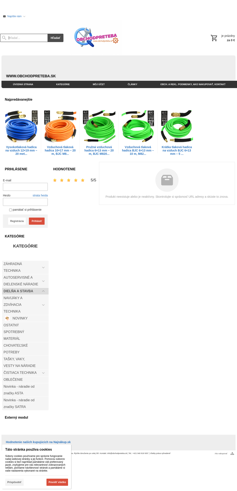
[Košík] (222, 37)
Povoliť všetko (57, 482)
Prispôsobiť (14, 482)
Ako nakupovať (221, 454)
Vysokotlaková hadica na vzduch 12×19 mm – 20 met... (21, 150)
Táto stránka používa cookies (28, 449)
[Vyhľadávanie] (24, 38)
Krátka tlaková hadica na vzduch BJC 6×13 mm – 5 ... (177, 150)
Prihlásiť (37, 221)
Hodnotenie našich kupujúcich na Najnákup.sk (38, 442)
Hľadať (55, 38)
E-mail (7, 180)
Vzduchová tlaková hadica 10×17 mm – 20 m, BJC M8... (60, 150)
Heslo (6, 195)
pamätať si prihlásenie (25, 209)
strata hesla (40, 195)
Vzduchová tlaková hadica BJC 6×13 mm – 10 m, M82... (138, 150)
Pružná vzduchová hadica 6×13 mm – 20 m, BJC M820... (99, 150)
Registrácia (17, 221)
